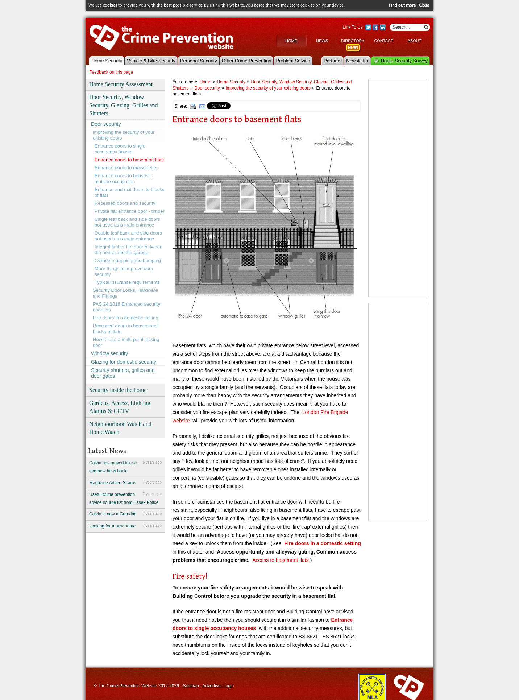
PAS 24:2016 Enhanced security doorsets (126, 306)
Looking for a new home (125, 525)
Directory (352, 40)
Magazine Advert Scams (125, 482)
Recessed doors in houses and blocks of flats (125, 328)
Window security (109, 353)
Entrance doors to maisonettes (126, 167)
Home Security (106, 60)
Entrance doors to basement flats (129, 159)
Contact (383, 40)
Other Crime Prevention (246, 60)
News (322, 40)
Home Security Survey (404, 60)
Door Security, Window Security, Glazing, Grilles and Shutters (123, 105)
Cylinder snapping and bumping (128, 260)
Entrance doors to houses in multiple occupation (124, 178)
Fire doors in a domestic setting (125, 317)
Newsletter (357, 60)
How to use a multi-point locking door (126, 342)
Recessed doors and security (125, 203)
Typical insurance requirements (127, 282)
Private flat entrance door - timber (130, 211)
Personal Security (198, 60)
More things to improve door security (124, 271)
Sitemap (191, 685)
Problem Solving (293, 60)
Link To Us (352, 26)
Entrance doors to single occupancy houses (120, 148)
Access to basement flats (281, 560)
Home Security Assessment (121, 84)
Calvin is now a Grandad (125, 513)
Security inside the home (118, 389)
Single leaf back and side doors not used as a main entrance (127, 221)
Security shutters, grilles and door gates (123, 372)
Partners (332, 60)
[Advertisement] (398, 188)
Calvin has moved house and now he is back (125, 466)
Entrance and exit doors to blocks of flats (129, 192)
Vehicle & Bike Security (151, 60)
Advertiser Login (218, 685)
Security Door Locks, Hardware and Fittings (125, 292)
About (415, 40)
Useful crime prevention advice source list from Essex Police (125, 497)
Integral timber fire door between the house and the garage (128, 249)
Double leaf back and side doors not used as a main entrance (128, 235)
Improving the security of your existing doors (124, 134)
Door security (106, 124)
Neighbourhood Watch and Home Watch (120, 427)
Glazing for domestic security (123, 361)
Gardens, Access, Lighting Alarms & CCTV (119, 406)
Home (291, 40)
